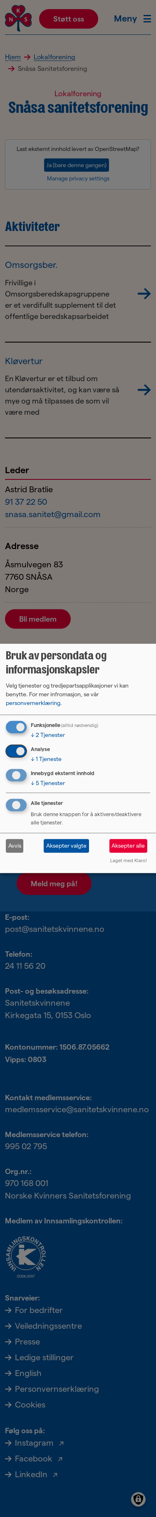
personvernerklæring (33, 703)
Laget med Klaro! (128, 860)
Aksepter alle (128, 845)
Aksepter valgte (66, 845)
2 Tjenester (48, 735)
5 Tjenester (48, 783)
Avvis (14, 845)
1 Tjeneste (46, 759)
